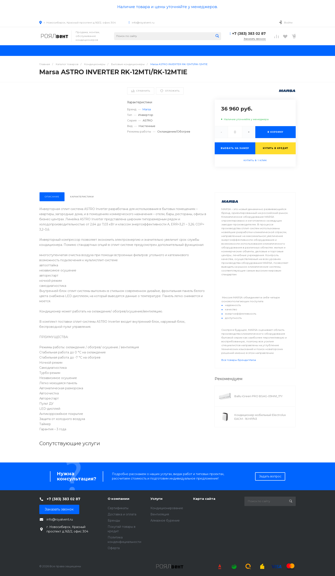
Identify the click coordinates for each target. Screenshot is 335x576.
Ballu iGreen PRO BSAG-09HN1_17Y (258, 396)
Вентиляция (159, 514)
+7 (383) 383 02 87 (249, 34)
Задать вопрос (270, 476)
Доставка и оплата (122, 514)
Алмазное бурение (165, 520)
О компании (118, 499)
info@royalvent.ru (143, 22)
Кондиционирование (166, 508)
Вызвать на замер (235, 148)
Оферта (114, 548)
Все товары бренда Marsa (238, 360)
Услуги (156, 499)
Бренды (114, 520)
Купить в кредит (275, 148)
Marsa (147, 109)
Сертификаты (118, 508)
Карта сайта (204, 499)
